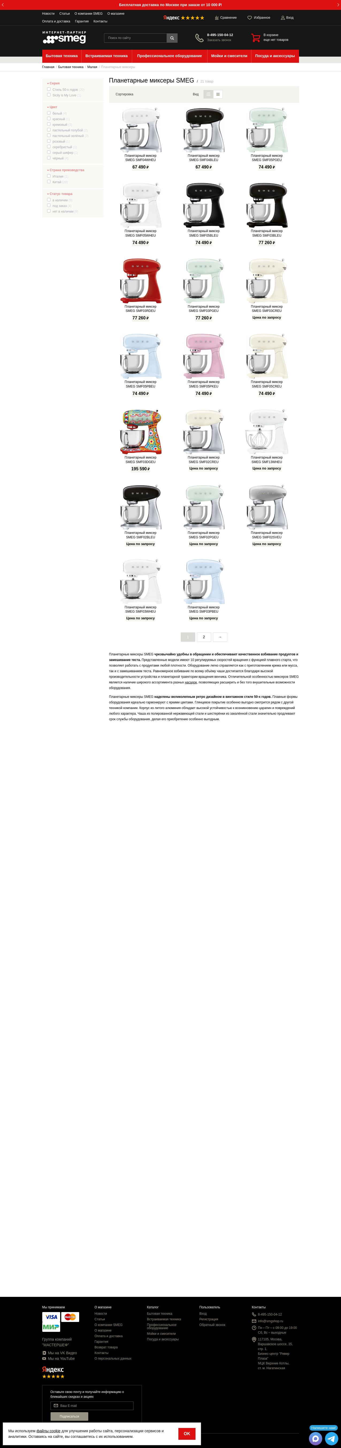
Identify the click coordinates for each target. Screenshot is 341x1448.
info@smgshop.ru (270, 1321)
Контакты (101, 21)
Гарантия (82, 21)
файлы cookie (48, 1431)
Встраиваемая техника (164, 1319)
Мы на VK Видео (59, 1353)
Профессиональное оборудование (162, 1326)
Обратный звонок (212, 1324)
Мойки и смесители (161, 1334)
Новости (48, 13)
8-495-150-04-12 (220, 35)
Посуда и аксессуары (163, 1339)
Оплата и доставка (56, 21)
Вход (203, 1313)
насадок (191, 1246)
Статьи (64, 13)
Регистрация (209, 1319)
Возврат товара (106, 1347)
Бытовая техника (160, 1314)
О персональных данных (113, 1358)
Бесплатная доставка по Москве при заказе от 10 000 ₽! (170, 5)
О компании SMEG (89, 13)
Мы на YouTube (58, 1358)
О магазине (116, 13)
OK (187, 1433)
